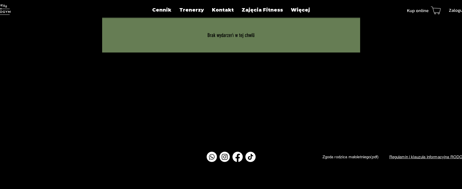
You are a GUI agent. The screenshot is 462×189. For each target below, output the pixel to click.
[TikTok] (250, 157)
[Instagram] (225, 157)
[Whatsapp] (212, 157)
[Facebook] (237, 157)
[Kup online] (425, 10)
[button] (300, 10)
